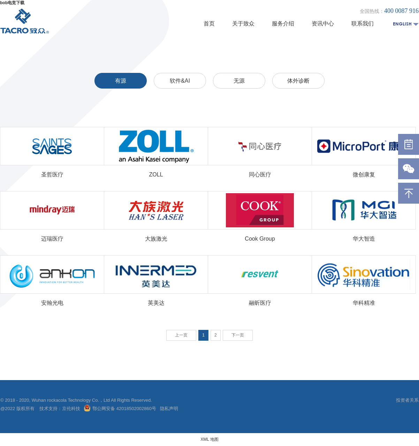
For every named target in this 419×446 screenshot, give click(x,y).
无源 (239, 81)
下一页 (237, 335)
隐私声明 (169, 408)
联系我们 (362, 24)
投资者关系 (407, 400)
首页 (209, 24)
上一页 (181, 335)
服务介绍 (283, 24)
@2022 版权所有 (18, 408)
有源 (120, 81)
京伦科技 (71, 408)
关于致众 (243, 24)
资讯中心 (323, 24)
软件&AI (180, 81)
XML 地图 (209, 439)
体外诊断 (298, 81)
